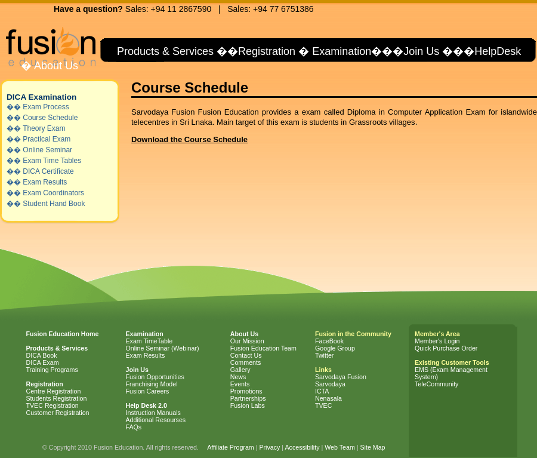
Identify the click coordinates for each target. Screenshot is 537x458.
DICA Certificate (48, 171)
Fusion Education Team (263, 348)
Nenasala (328, 398)
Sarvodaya (330, 384)
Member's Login (437, 341)
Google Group (335, 348)
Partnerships (248, 398)
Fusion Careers (147, 391)
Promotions (246, 391)
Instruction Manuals (153, 412)
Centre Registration (53, 391)
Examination (341, 51)
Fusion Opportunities (155, 376)
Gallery (240, 369)
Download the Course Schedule (189, 139)
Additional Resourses (156, 419)
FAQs (134, 427)
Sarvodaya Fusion (340, 376)
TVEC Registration (52, 405)
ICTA (322, 391)
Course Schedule (50, 117)
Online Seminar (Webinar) (162, 348)
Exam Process (46, 107)
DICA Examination (41, 97)
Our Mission (247, 341)
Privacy (269, 447)
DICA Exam (42, 362)
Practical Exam (46, 139)
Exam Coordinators (53, 193)
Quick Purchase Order (446, 348)
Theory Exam (44, 128)
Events (240, 384)
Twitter (324, 355)
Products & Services (164, 51)
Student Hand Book (54, 203)
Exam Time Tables (52, 160)
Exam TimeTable (149, 341)
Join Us (421, 51)
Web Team (340, 447)
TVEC (323, 405)
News (238, 376)
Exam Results (45, 182)
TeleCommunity (436, 384)
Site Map (372, 447)
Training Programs (52, 369)
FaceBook (329, 341)
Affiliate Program (230, 447)
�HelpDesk (492, 51)
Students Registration (56, 398)
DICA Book (41, 355)
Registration (266, 51)
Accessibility (302, 447)
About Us (55, 66)
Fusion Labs (247, 405)
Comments (245, 362)
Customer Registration (58, 412)
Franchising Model (152, 384)
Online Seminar (47, 150)
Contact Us (246, 355)
